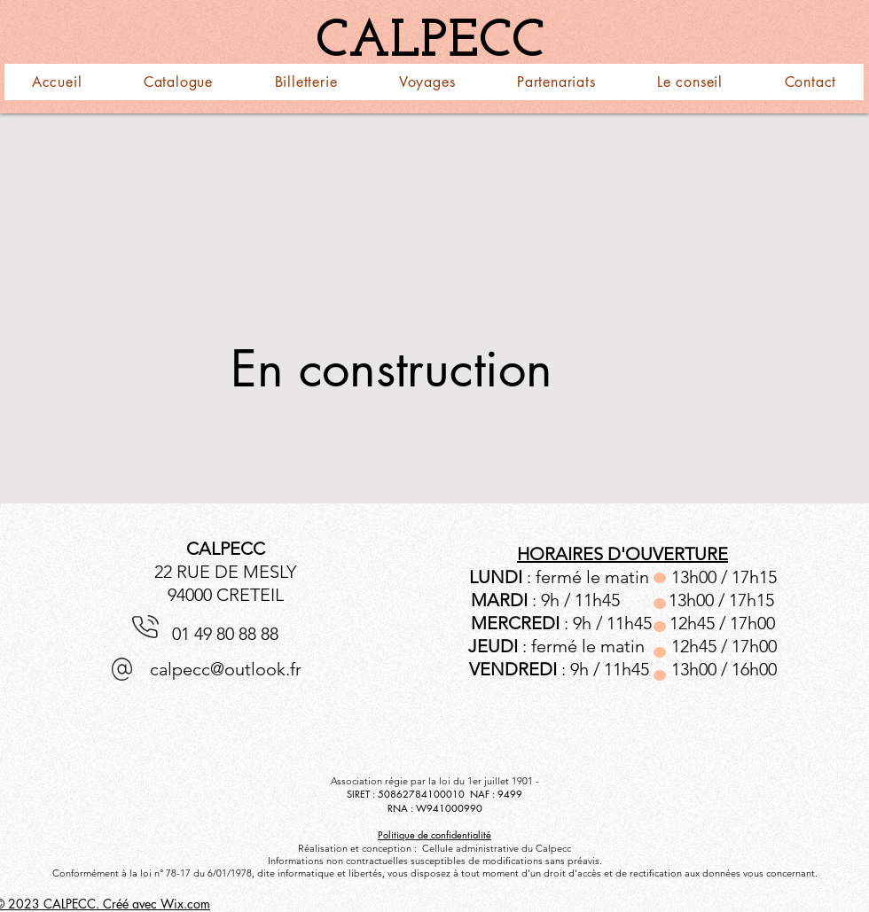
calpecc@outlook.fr (225, 669)
